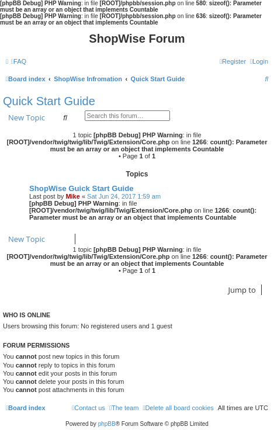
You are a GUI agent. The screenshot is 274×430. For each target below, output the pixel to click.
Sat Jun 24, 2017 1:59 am (124, 196)
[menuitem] (18, 61)
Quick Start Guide (49, 101)
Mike (72, 196)
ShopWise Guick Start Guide (81, 188)
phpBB (107, 424)
